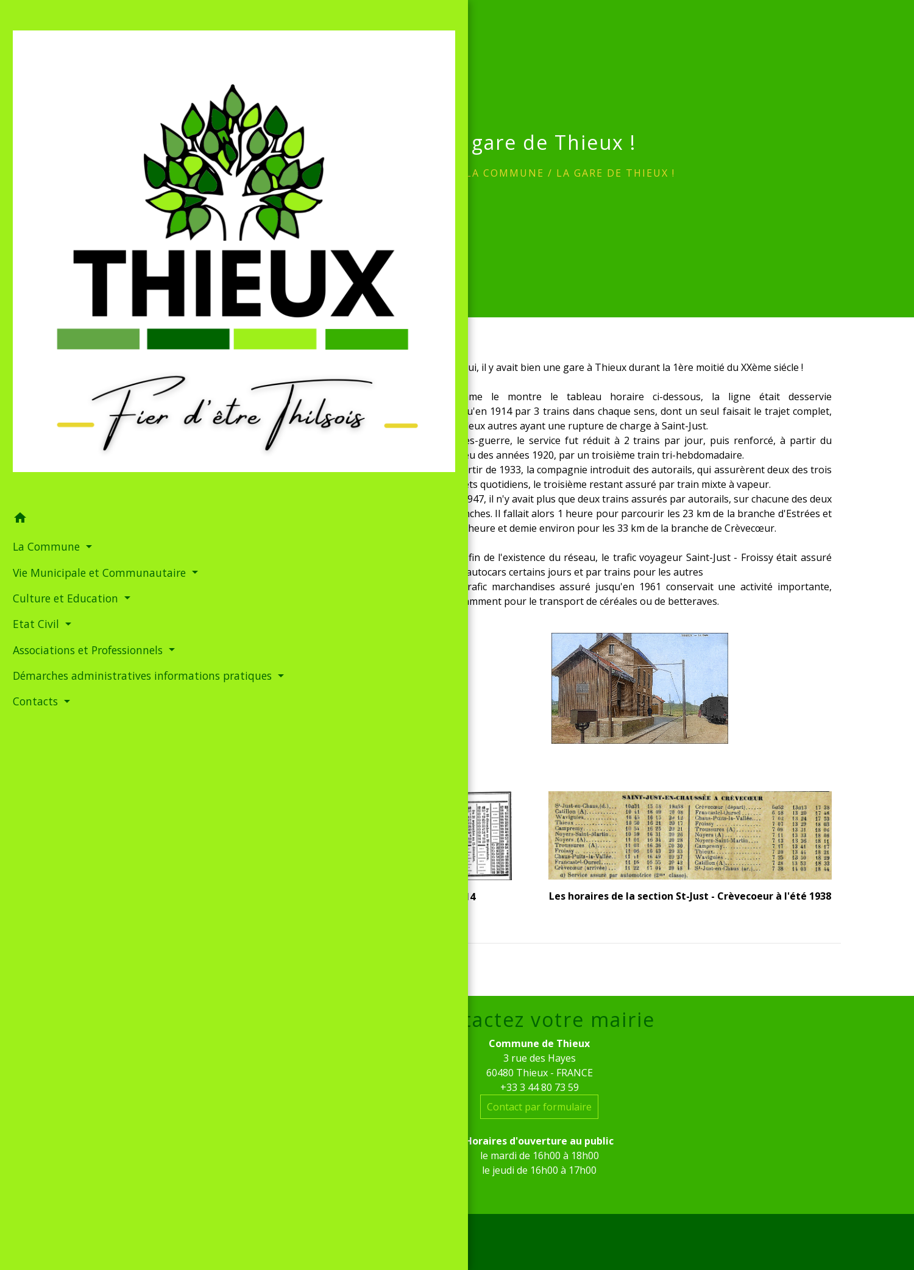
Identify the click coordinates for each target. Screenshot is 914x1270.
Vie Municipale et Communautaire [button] (52, 282)
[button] (82, 222)
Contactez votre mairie (539, 1019)
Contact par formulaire (539, 1106)
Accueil (428, 173)
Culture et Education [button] (63, 316)
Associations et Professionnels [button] (47, 376)
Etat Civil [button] (33, 342)
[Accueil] (82, 104)
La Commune (505, 173)
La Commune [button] (44, 249)
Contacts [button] (33, 452)
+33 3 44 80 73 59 (539, 1087)
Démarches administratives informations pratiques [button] (78, 418)
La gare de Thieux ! (615, 173)
